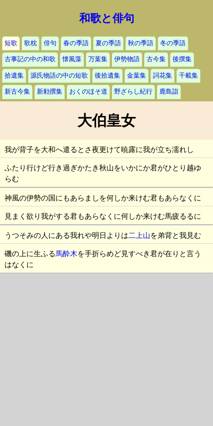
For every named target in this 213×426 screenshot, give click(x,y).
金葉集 (136, 75)
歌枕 (30, 43)
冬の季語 (173, 43)
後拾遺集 (107, 75)
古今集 (156, 59)
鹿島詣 (168, 91)
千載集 (188, 75)
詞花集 (162, 75)
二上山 (139, 235)
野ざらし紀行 (133, 91)
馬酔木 (66, 254)
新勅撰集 (49, 91)
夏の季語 (108, 43)
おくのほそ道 (88, 91)
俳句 (50, 43)
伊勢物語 (127, 59)
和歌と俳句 (106, 18)
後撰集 (182, 59)
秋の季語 (140, 43)
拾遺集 (14, 75)
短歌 (11, 43)
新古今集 (17, 91)
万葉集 (97, 59)
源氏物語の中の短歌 (59, 75)
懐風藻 (71, 59)
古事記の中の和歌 (30, 59)
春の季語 (76, 43)
